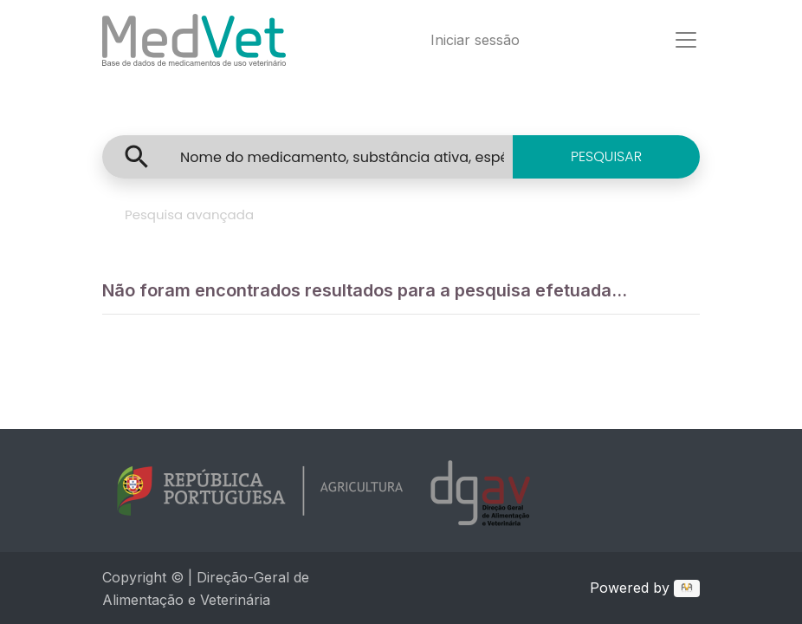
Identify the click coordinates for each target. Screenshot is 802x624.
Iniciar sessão (475, 40)
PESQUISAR (606, 156)
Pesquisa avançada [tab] (189, 214)
